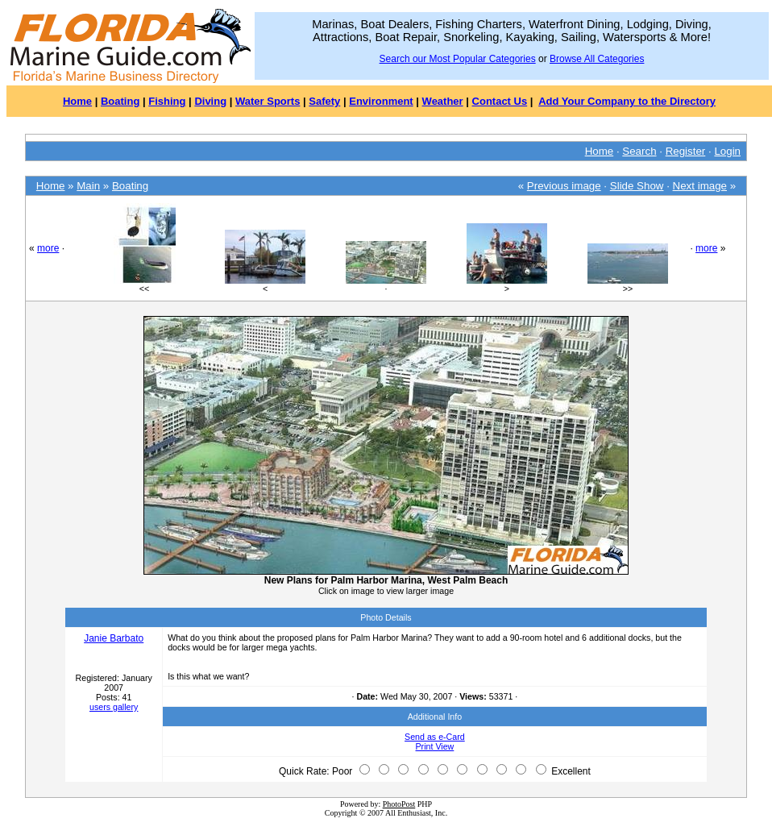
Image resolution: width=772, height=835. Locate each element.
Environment (381, 101)
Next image (700, 186)
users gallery (113, 707)
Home (77, 101)
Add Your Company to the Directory (627, 101)
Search (639, 151)
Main (88, 186)
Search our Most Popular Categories (458, 58)
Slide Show (637, 186)
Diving (210, 101)
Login (727, 151)
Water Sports (267, 101)
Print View (435, 746)
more (48, 248)
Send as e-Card (435, 737)
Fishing (166, 101)
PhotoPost (399, 804)
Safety (324, 101)
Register (686, 151)
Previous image (564, 186)
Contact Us (500, 101)
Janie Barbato (113, 638)
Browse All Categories (597, 58)
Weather (442, 101)
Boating (120, 101)
